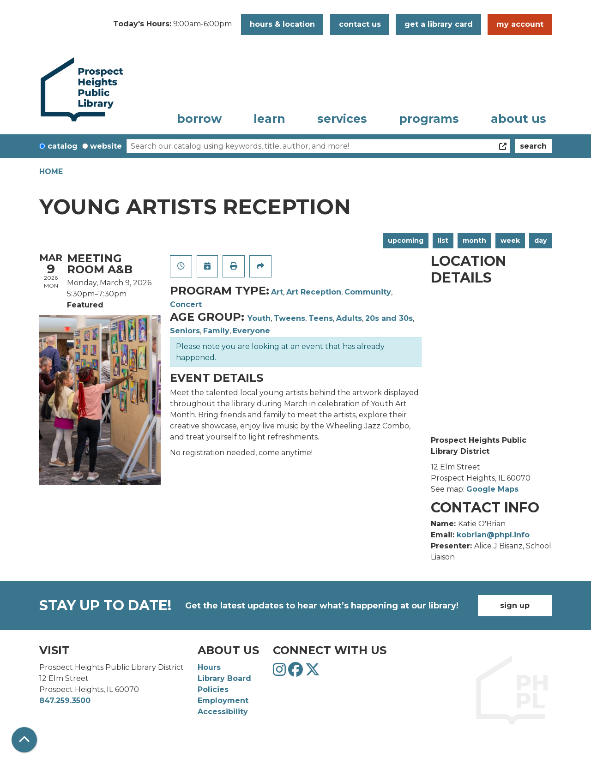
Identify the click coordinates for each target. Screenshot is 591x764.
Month (474, 240)
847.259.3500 (64, 700)
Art (277, 292)
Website (106, 146)
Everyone (251, 330)
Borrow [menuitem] (199, 119)
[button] (172, 24)
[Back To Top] (24, 739)
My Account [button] (519, 24)
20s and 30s (389, 318)
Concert (186, 304)
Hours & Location (282, 24)
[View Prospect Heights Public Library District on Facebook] (296, 672)
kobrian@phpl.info (493, 534)
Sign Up (515, 605)
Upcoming (405, 240)
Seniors (185, 330)
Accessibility (223, 711)
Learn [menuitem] (269, 119)
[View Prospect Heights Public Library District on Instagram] (280, 672)
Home (51, 171)
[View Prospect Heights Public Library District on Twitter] (312, 672)
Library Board (224, 678)
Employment (223, 700)
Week (510, 240)
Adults (349, 318)
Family (216, 330)
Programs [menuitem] (429, 119)
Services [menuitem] (342, 119)
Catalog (63, 146)
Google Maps (492, 489)
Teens (320, 318)
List (443, 240)
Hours (209, 667)
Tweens (289, 318)
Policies (213, 689)
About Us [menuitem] (518, 119)
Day (540, 240)
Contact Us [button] (360, 24)
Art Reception (313, 292)
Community (367, 292)
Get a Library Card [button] (438, 24)
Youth (259, 318)
